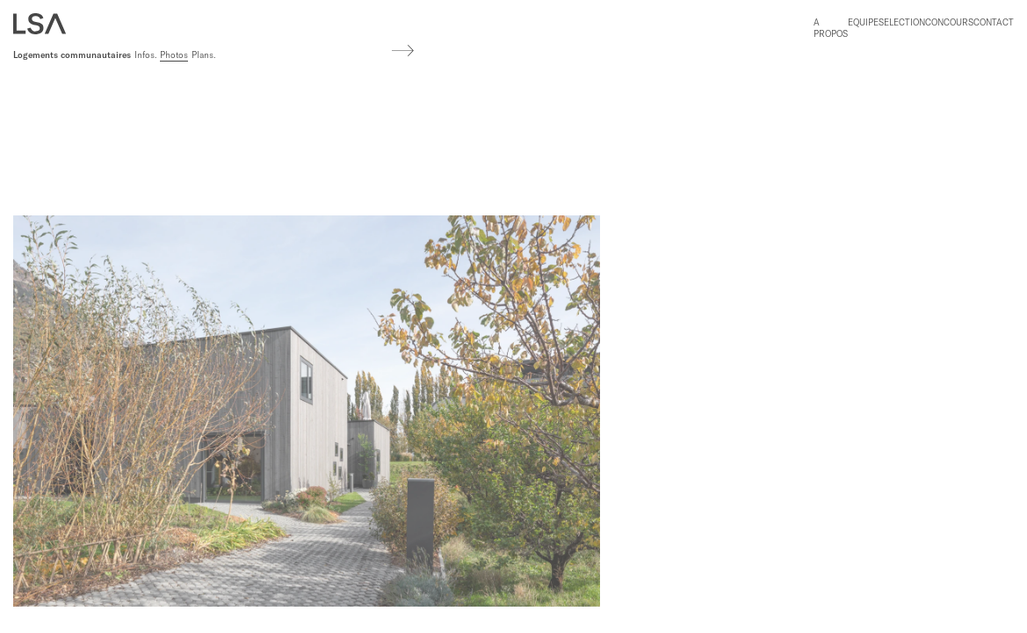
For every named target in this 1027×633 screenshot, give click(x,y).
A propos (831, 28)
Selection (902, 22)
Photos (174, 55)
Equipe (863, 22)
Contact (993, 22)
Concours (949, 22)
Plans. (203, 55)
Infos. (145, 55)
